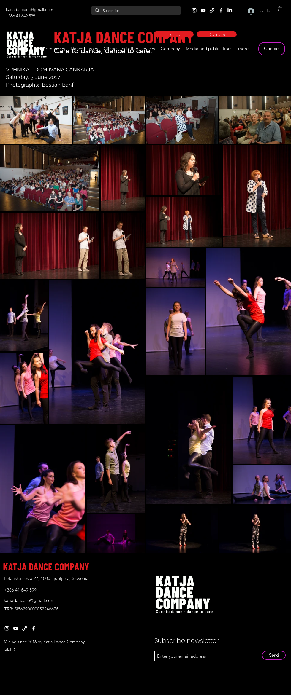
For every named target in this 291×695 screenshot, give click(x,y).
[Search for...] (135, 11)
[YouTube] (203, 10)
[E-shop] (174, 34)
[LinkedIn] (230, 10)
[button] (280, 8)
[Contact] (271, 48)
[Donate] (217, 34)
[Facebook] (221, 10)
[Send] (274, 655)
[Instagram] (194, 10)
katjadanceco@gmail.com (29, 9)
